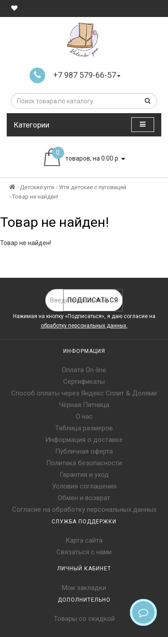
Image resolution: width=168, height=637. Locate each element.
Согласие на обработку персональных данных (84, 509)
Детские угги (37, 187)
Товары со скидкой (84, 619)
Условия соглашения (84, 486)
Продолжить (138, 261)
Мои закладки (84, 588)
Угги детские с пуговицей (92, 187)
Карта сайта (84, 540)
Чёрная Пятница (84, 405)
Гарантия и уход (84, 475)
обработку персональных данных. (84, 326)
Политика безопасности (84, 463)
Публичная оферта (84, 451)
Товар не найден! (35, 196)
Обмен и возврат (84, 498)
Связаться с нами (84, 552)
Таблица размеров (84, 428)
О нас (84, 416)
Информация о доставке (84, 440)
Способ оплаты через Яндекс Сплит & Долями (84, 393)
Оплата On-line (84, 370)
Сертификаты (84, 382)
